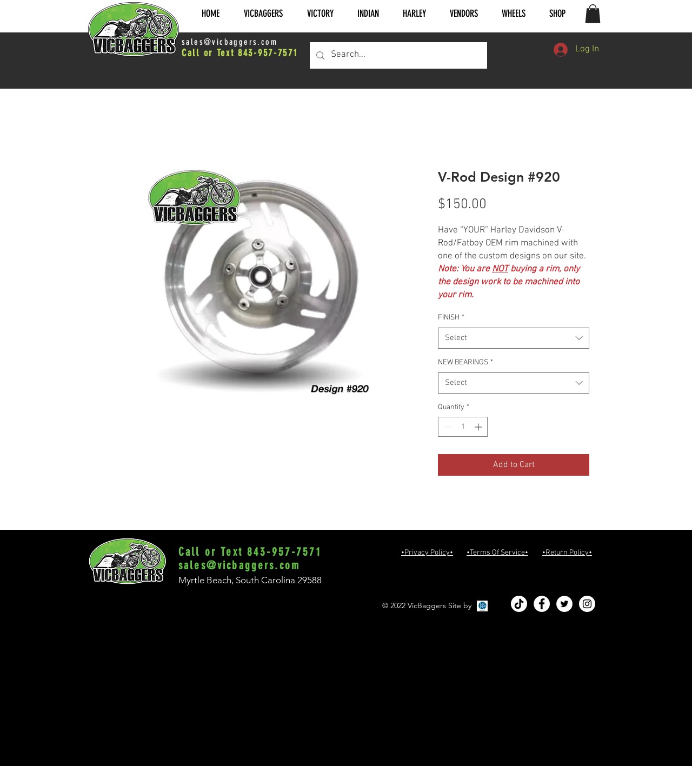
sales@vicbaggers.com (229, 42)
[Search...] (397, 55)
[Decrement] (446, 426)
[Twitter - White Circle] (564, 604)
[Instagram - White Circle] (587, 604)
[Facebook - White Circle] (542, 604)
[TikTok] (519, 604)
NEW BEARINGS (465, 362)
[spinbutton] (463, 426)
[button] (263, 14)
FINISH (451, 317)
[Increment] (479, 426)
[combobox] (513, 338)
